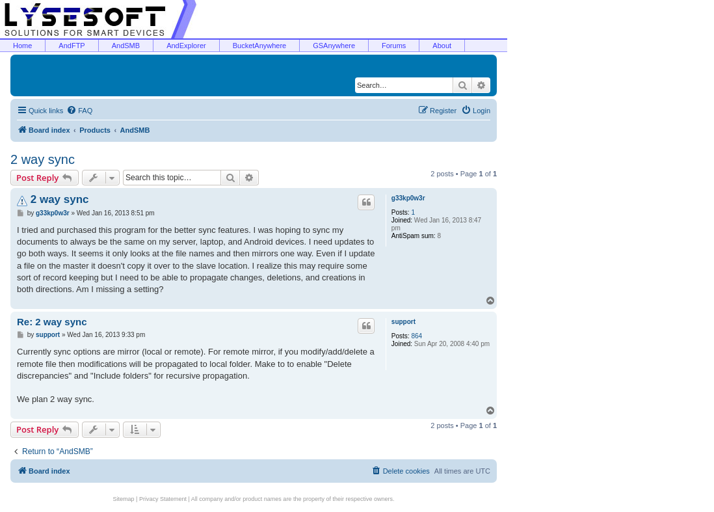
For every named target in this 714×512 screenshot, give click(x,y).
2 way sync (42, 159)
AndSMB (126, 45)
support (403, 321)
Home (22, 45)
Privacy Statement (163, 499)
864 (416, 336)
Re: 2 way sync (52, 321)
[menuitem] (79, 110)
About (441, 45)
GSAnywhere (334, 45)
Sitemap (124, 499)
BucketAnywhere (260, 45)
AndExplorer (186, 45)
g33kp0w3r (408, 198)
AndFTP (72, 45)
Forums (394, 45)
